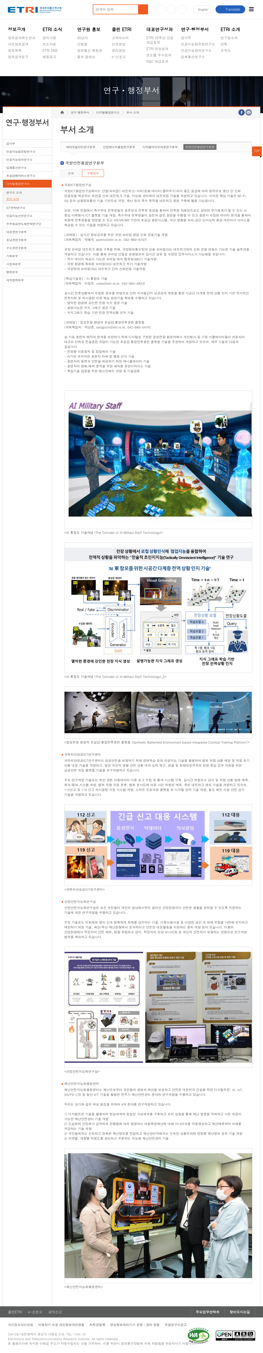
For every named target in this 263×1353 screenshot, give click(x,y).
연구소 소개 (14, 192)
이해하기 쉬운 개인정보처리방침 (61, 1324)
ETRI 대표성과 (157, 48)
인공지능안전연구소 (19, 216)
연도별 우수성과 (158, 55)
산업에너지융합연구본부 (119, 147)
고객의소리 (120, 37)
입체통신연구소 (193, 56)
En (203, 9)
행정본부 (12, 272)
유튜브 (160, 9)
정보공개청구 (18, 56)
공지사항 (49, 37)
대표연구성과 (159, 29)
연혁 (223, 44)
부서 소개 (12, 199)
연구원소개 (228, 37)
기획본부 (12, 256)
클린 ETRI (122, 29)
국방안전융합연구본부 (200, 147)
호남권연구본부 (16, 240)
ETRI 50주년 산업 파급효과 (160, 40)
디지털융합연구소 (18, 184)
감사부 (186, 37)
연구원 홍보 (89, 29)
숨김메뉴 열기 (10, 62)
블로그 (171, 9)
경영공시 (14, 68)
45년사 (82, 37)
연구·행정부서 (195, 29)
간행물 (82, 44)
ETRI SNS (50, 50)
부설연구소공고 (176, 1324)
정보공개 (16, 29)
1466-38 (79, 1334)
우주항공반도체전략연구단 (23, 224)
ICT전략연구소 (16, 208)
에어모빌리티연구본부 (80, 147)
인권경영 (118, 44)
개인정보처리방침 (20, 1324)
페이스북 (182, 9)
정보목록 (14, 50)
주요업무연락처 (208, 1311)
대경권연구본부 (16, 232)
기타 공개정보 (231, 61)
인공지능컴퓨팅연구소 (198, 44)
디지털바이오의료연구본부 (160, 147)
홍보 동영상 (86, 56)
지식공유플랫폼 (158, 72)
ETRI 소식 (52, 29)
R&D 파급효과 (157, 61)
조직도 (225, 50)
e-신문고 (119, 56)
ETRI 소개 (230, 29)
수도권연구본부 (16, 248)
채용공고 (49, 56)
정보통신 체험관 (89, 50)
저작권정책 (97, 1324)
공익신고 (118, 68)
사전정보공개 (18, 44)
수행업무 (93, 173)
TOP (257, 150)
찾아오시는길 (240, 1311)
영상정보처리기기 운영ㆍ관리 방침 (135, 1324)
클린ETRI (15, 1311)
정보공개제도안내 (21, 37)
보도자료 (49, 44)
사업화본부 (13, 264)
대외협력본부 (15, 280)
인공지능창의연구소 (196, 50)
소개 (71, 173)
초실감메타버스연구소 (198, 68)
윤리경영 (118, 50)
